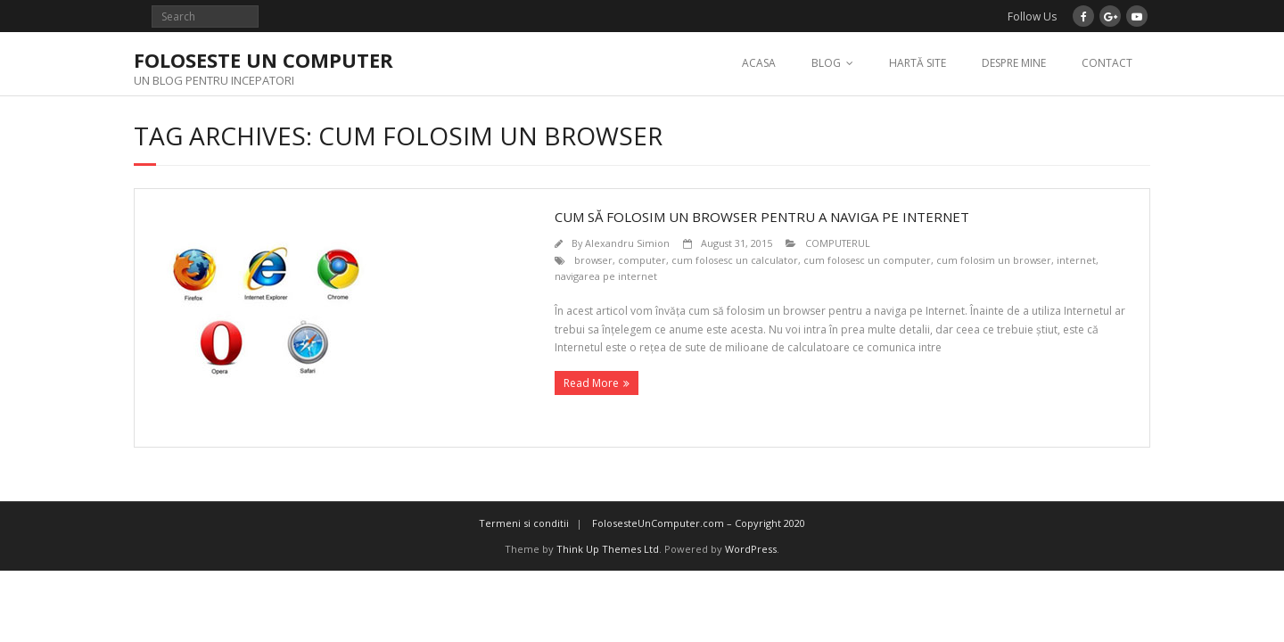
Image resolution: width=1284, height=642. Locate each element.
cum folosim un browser (993, 260)
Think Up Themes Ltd (607, 549)
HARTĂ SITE (917, 62)
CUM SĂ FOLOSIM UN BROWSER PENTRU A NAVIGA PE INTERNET (762, 217)
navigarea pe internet (606, 276)
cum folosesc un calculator (734, 260)
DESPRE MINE (1014, 62)
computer (642, 260)
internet (1076, 260)
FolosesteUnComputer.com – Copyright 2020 (698, 523)
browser (593, 260)
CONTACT (1107, 62)
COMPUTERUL (837, 243)
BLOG (826, 62)
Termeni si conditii (524, 523)
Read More (591, 383)
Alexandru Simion (627, 243)
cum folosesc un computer (867, 260)
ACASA (759, 62)
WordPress (751, 549)
